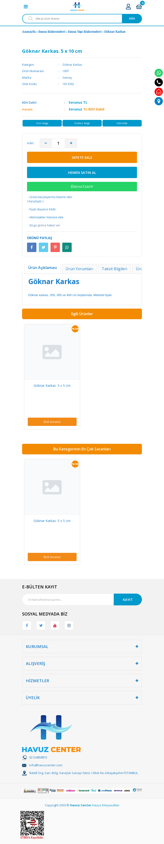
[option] (52, 377)
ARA (132, 18)
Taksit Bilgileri (114, 268)
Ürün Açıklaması (42, 267)
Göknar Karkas (114, 31)
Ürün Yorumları (79, 268)
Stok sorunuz (52, 422)
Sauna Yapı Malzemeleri (84, 31)
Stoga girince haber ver (43, 225)
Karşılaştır (35, 201)
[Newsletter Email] (82, 599)
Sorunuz (75, 102)
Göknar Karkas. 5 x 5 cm (52, 385)
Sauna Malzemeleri (51, 31)
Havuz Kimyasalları (105, 805)
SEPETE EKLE (82, 157)
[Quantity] (58, 143)
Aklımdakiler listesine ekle (45, 217)
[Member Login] (128, 6)
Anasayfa (28, 31)
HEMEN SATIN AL (82, 172)
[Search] (82, 18)
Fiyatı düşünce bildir (41, 209)
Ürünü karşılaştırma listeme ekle (49, 197)
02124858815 (38, 757)
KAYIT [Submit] (128, 599)
